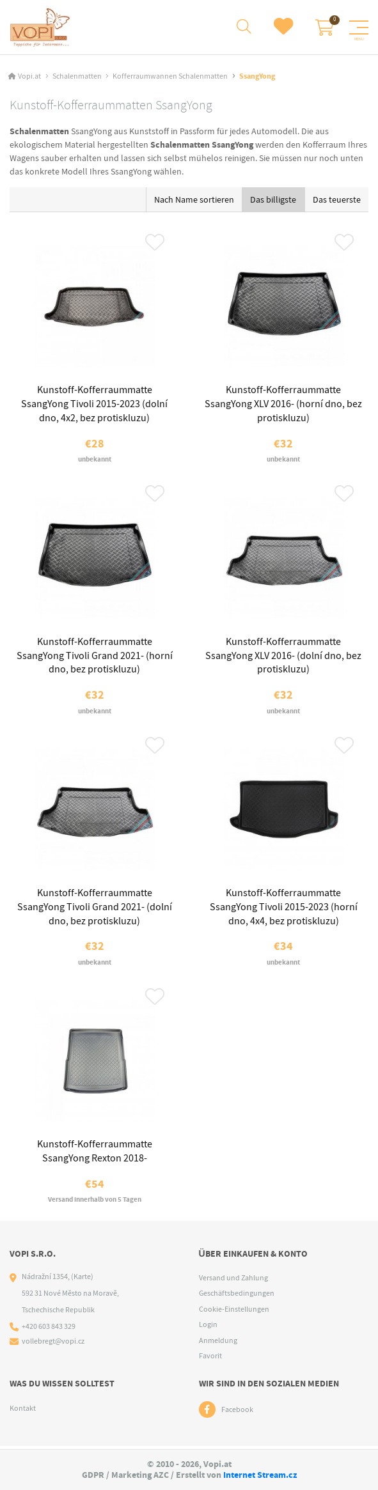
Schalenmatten (77, 76)
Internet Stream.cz (260, 1475)
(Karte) (82, 1280)
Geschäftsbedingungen (236, 1296)
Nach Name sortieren (194, 199)
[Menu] (359, 27)
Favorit (210, 1359)
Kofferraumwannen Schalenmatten (170, 76)
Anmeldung (218, 1344)
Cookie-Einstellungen (234, 1312)
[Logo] (40, 27)
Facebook (237, 1413)
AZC (161, 1475)
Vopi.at (29, 76)
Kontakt (23, 1411)
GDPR (93, 1475)
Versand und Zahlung (233, 1281)
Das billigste (273, 199)
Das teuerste (337, 199)
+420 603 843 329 (48, 1329)
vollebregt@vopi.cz (53, 1344)
